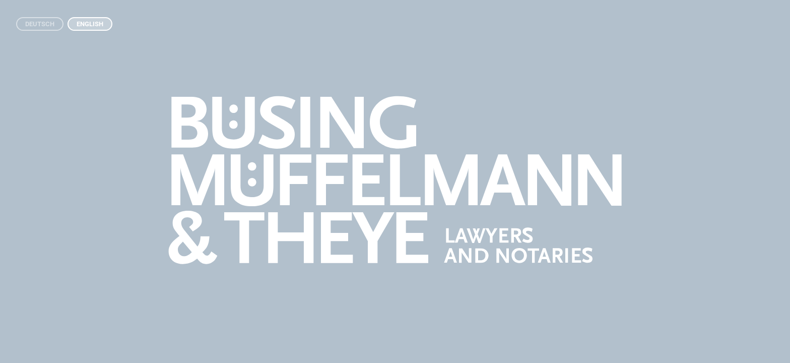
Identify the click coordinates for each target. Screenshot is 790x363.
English (90, 24)
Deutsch (39, 24)
